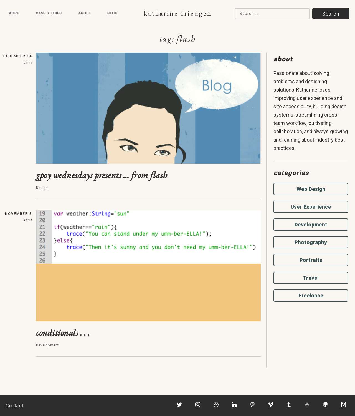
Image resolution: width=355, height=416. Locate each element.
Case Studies (49, 13)
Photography (311, 242)
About (84, 13)
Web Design (310, 189)
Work (13, 13)
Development (311, 225)
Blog (112, 13)
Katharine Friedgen (178, 13)
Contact (14, 406)
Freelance (310, 296)
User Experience (311, 207)
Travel (311, 278)
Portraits (311, 260)
